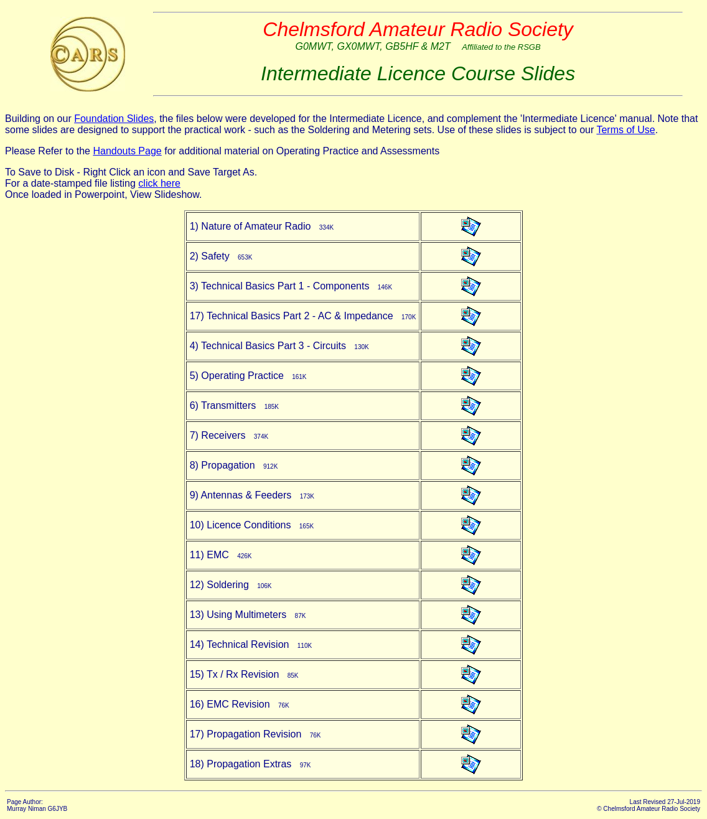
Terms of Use (625, 129)
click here (159, 183)
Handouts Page (127, 151)
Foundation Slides (114, 118)
